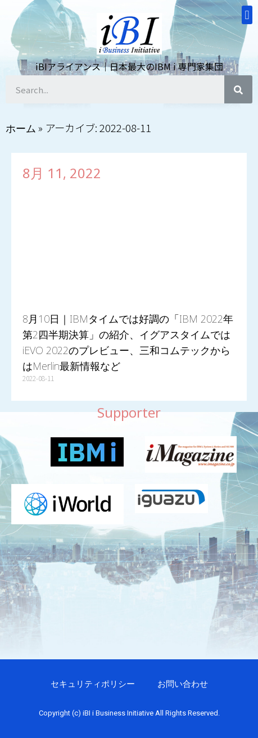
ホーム (21, 128)
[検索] (238, 89)
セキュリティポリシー (93, 683)
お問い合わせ (182, 683)
